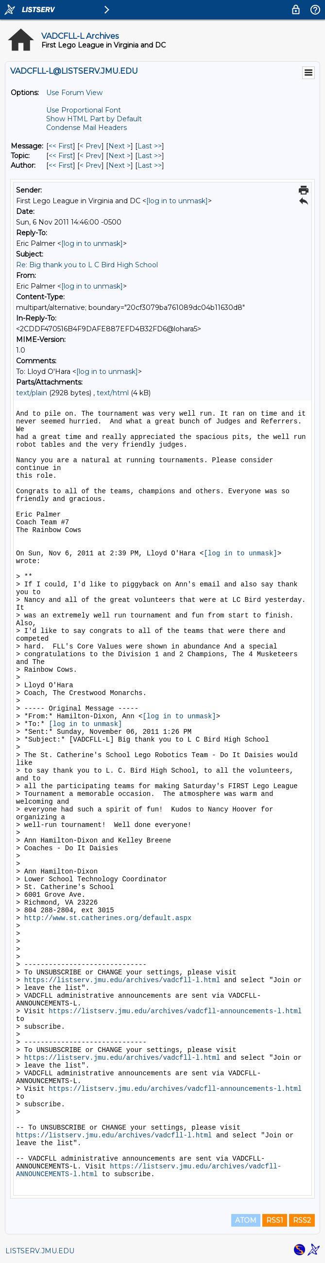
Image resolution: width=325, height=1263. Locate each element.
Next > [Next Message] (119, 146)
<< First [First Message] (61, 146)
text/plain (31, 393)
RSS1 (274, 1220)
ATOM (246, 1220)
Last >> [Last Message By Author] (149, 165)
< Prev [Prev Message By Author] (91, 165)
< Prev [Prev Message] (91, 146)
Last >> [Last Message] (149, 146)
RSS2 (302, 1220)
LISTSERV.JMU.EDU (39, 1251)
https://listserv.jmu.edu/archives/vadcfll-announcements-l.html (175, 1011)
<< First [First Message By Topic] (61, 155)
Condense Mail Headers (86, 127)
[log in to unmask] (177, 200)
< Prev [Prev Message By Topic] (91, 155)
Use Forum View (74, 92)
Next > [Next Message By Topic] (119, 155)
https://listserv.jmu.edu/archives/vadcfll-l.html (122, 980)
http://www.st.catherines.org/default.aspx (107, 918)
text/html (113, 393)
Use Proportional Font (83, 110)
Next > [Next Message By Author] (119, 165)
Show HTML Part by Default (94, 118)
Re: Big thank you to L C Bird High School (87, 264)
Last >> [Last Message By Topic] (149, 155)
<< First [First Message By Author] (61, 165)
